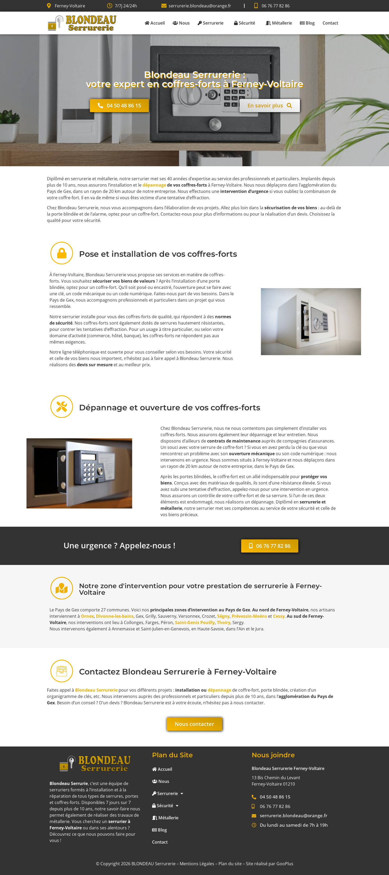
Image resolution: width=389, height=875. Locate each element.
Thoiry (223, 622)
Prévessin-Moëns (249, 616)
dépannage (154, 185)
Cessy (279, 616)
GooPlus (284, 864)
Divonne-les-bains (115, 616)
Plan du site (230, 864)
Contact (330, 23)
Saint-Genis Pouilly (195, 622)
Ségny (223, 616)
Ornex (87, 616)
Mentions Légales (197, 864)
